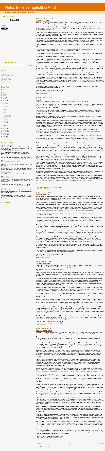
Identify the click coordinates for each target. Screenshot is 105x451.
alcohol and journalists (45, 257)
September (7, 108)
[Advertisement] (16, 45)
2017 (4, 97)
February (6, 125)
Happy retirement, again (7, 193)
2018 (4, 95)
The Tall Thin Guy (5, 78)
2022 (4, 91)
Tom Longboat (5, 183)
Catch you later (43, 20)
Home (70, 443)
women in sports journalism (46, 439)
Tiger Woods (42, 324)
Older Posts (100, 443)
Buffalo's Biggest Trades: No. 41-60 (10, 156)
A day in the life (5, 177)
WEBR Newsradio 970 (7, 145)
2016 (4, 98)
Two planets (4, 166)
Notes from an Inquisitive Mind (30, 7)
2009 (4, 133)
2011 (4, 130)
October (6, 106)
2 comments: (56, 187)
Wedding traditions (44, 93)
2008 (4, 134)
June (5, 119)
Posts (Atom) (48, 447)
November (7, 105)
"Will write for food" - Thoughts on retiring (11, 150)
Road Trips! (4, 74)
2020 (4, 92)
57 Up (38, 99)
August (6, 109)
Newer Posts (39, 443)
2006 (4, 138)
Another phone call (6, 172)
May (5, 121)
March (6, 124)
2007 (4, 136)
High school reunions (44, 188)
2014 (4, 102)
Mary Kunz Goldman (6, 79)
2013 (4, 103)
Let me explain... (43, 195)
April (5, 122)
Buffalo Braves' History (7, 75)
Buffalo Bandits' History (7, 77)
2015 (4, 100)
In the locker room (44, 330)
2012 (4, 128)
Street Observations (6, 80)
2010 (4, 131)
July (5, 118)
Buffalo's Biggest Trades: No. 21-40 (10, 161)
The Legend (4, 188)
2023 (4, 89)
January (6, 127)
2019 (4, 94)
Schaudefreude (43, 263)
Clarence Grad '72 (6, 82)
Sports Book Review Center (8, 73)
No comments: (56, 91)
